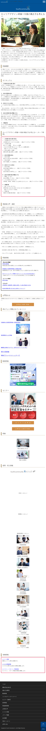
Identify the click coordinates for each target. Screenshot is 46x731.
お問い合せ (5, 724)
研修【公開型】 (6, 690)
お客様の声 (5, 708)
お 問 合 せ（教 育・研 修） (23, 304)
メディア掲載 (5, 715)
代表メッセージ (6, 721)
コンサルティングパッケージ (9, 696)
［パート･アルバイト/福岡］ (23, 619)
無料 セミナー (43, 724)
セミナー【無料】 (6, 699)
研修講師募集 (5, 705)
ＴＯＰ (4, 684)
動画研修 (4, 693)
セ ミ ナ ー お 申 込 (23, 422)
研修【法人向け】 (6, 687)
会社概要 (4, 718)
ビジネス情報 (5, 711)
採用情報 (4, 702)
